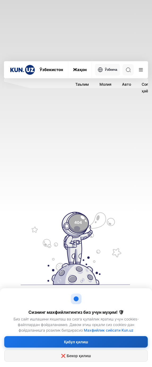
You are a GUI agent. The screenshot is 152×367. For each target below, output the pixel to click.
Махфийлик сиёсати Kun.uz (108, 330)
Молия (105, 84)
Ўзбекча (107, 69)
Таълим (82, 84)
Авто (126, 84)
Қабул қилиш (76, 342)
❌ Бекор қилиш (76, 356)
